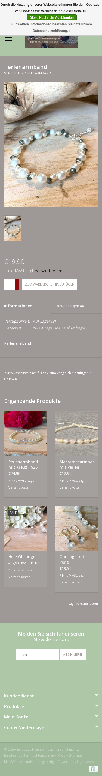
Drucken (10, 379)
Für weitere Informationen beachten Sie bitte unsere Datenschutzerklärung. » (51, 27)
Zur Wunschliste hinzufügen (25, 373)
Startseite (12, 73)
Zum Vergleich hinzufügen (69, 373)
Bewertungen (69, 305)
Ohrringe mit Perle (72, 559)
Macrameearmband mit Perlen (77, 464)
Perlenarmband (37, 73)
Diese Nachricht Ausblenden (52, 18)
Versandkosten (48, 270)
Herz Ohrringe (21, 556)
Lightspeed (85, 761)
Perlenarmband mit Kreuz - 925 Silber (23, 464)
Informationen (18, 305)
